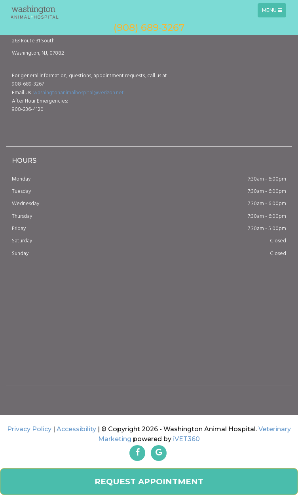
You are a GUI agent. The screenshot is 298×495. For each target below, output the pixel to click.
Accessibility (76, 429)
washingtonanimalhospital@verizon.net (78, 93)
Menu (274, 12)
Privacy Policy (29, 429)
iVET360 (186, 439)
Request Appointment (149, 481)
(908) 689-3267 (149, 27)
